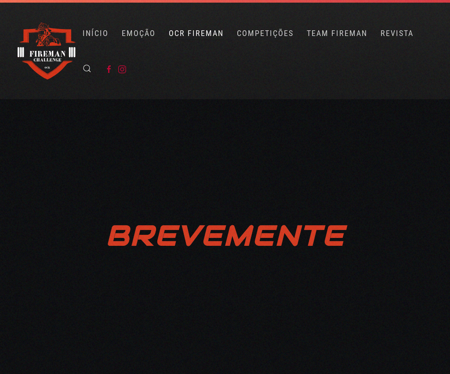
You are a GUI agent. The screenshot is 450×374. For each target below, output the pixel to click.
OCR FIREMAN (196, 33)
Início (96, 33)
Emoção (139, 33)
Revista (397, 33)
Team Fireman (337, 33)
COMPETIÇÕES (265, 33)
